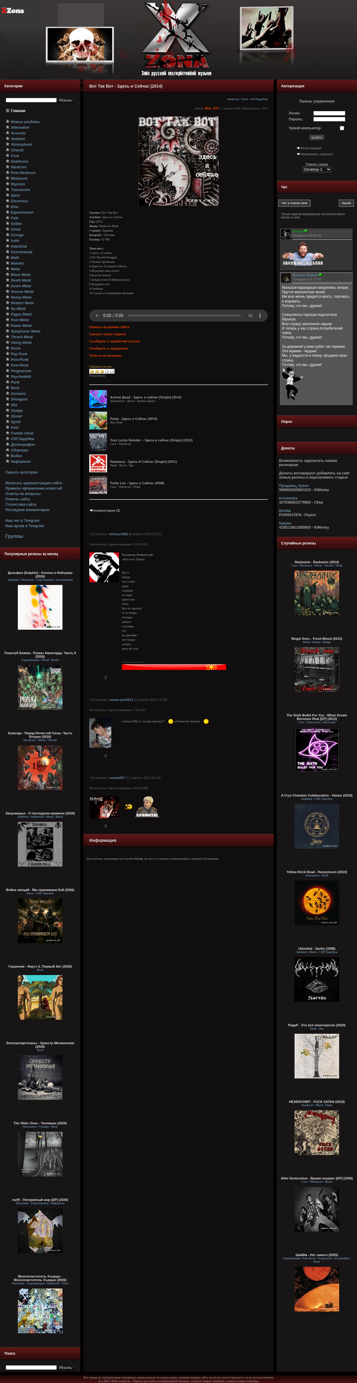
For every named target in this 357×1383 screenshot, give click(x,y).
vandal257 (117, 778)
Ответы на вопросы (23, 494)
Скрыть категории (21, 472)
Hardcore (233, 99)
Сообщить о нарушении (108, 348)
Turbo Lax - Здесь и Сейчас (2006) (137, 483)
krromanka (288, 498)
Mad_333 (211, 108)
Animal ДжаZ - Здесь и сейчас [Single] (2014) (145, 397)
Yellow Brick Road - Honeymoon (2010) (316, 872)
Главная (18, 111)
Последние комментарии (27, 510)
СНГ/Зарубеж (259, 99)
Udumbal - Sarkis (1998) (317, 948)
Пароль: (296, 119)
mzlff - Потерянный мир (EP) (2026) (40, 1200)
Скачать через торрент (107, 334)
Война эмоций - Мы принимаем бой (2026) (40, 890)
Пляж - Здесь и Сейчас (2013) (133, 418)
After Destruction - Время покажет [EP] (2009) (317, 1178)
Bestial (285, 511)
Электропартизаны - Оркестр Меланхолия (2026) (40, 1044)
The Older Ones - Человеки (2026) (40, 1123)
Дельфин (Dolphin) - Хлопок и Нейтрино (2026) (40, 574)
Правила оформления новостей (33, 488)
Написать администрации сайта (33, 483)
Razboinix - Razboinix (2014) (317, 562)
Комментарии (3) (104, 510)
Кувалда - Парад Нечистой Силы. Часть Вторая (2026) (40, 734)
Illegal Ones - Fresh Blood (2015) (317, 638)
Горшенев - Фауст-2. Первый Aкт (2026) (40, 966)
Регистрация (311, 148)
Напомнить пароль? (317, 154)
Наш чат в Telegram (22, 521)
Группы (14, 536)
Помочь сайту (17, 499)
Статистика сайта (20, 504)
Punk (244, 99)
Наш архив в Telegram (24, 526)
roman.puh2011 (121, 699)
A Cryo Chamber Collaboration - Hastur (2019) (317, 795)
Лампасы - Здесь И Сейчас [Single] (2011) (143, 461)
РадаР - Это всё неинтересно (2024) (317, 1025)
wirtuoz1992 (118, 534)
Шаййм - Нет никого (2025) (317, 1255)
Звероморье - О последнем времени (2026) (40, 813)
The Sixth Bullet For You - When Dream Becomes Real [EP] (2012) (316, 717)
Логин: (294, 113)
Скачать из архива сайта (109, 327)
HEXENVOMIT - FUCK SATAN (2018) (317, 1101)
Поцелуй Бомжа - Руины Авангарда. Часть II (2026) (40, 654)
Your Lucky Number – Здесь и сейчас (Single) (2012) (151, 440)
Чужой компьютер (305, 128)
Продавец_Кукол (294, 486)
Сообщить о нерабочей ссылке (114, 341)
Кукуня (285, 523)
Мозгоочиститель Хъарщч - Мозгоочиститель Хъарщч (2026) (40, 1278)
